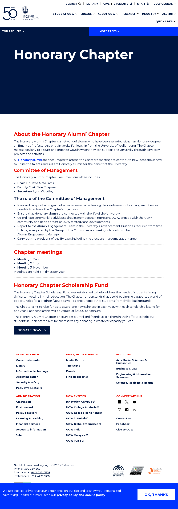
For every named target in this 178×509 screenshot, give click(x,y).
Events (70, 371)
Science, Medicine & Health (134, 382)
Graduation (23, 401)
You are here (13, 31)
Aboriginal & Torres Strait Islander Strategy (88, 18)
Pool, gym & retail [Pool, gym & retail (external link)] (27, 388)
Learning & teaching (29, 418)
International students (136, 18)
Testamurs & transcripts (79, 18)
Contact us (130, 18)
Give (106, 3)
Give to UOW (124, 429)
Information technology (32, 371)
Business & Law (126, 368)
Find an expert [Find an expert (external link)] (76, 376)
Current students (27, 360)
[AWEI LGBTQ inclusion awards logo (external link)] (136, 471)
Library (92, 3)
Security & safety (27, 382)
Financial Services (28, 424)
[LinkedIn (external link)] (127, 409)
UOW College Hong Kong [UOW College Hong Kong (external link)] (83, 412)
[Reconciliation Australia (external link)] (118, 471)
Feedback (123, 424)
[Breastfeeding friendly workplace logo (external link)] (155, 471)
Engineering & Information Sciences (134, 376)
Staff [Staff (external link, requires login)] (141, 3)
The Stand (73, 365)
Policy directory (26, 412)
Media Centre (75, 360)
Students (121, 3)
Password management (84, 18)
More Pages (109, 31)
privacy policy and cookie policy (81, 495)
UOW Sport (82, 18)
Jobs (19, 435)
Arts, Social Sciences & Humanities (131, 362)
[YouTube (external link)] (134, 402)
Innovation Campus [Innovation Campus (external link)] (143, 18)
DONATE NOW (29, 330)
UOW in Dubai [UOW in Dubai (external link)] (75, 418)
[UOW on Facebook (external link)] (119, 402)
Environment (24, 407)
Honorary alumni (30, 160)
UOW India (73, 429)
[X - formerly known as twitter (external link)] (127, 402)
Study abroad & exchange (80, 18)
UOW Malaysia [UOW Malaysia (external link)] (75, 435)
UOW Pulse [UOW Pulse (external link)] (73, 440)
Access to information (31, 429)
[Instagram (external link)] (119, 409)
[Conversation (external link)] (134, 410)
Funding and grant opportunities (87, 18)
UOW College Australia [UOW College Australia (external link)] (81, 407)
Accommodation (27, 376)
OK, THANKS (156, 495)
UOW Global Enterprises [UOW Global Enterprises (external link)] (82, 424)
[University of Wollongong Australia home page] (21, 13)
